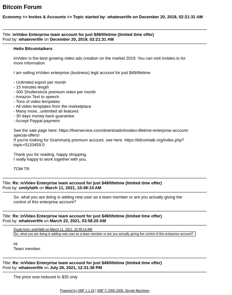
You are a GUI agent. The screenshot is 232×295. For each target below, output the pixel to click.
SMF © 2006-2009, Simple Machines (123, 290)
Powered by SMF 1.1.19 (77, 290)
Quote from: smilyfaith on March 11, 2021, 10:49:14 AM (52, 229)
